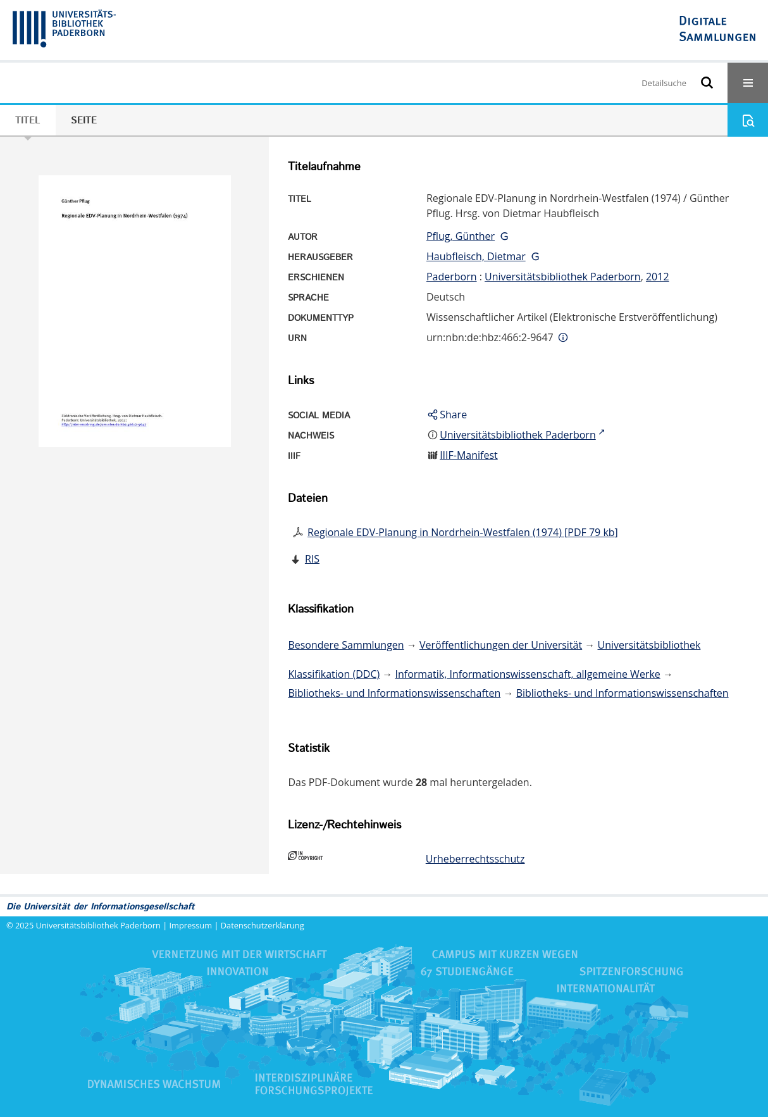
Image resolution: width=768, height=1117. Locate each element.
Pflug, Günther (460, 236)
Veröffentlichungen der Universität (500, 645)
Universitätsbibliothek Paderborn (563, 277)
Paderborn (451, 277)
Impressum (191, 925)
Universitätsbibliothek (649, 645)
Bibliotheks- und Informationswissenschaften (394, 693)
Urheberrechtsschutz (475, 859)
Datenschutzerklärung (262, 925)
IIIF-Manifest (469, 455)
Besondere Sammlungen (346, 645)
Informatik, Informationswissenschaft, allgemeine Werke (527, 674)
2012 (657, 277)
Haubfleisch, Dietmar (476, 256)
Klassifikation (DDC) (334, 674)
